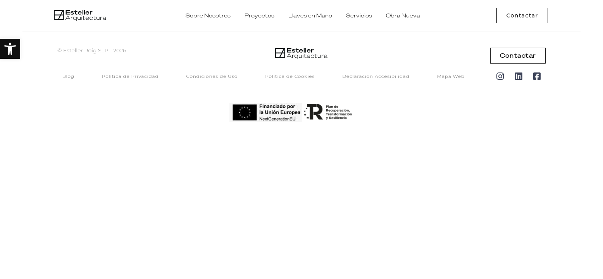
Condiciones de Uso (212, 76)
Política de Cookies (290, 76)
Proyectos (259, 15)
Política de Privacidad (130, 76)
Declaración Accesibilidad (376, 76)
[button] (10, 49)
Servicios (359, 15)
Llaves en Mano (310, 15)
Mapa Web (451, 76)
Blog (68, 76)
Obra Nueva (403, 15)
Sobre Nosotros (208, 15)
